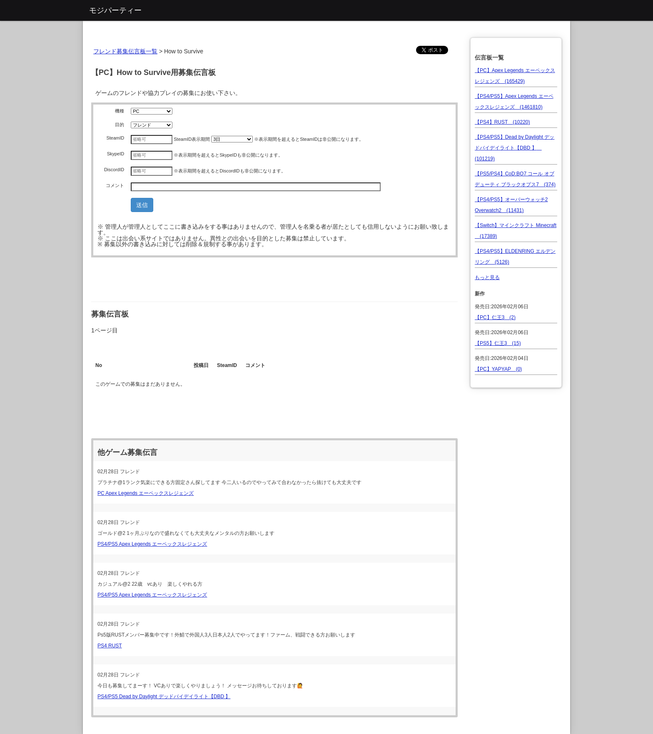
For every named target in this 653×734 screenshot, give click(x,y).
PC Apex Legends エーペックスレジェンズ (145, 493)
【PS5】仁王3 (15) (498, 343)
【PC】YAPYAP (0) (498, 369)
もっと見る (487, 277)
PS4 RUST (109, 646)
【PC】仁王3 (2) (495, 317)
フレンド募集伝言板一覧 (125, 51)
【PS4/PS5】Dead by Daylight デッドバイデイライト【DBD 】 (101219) (514, 148)
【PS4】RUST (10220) (502, 122)
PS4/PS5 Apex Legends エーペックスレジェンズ (152, 544)
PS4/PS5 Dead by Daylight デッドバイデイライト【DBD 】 (163, 696)
